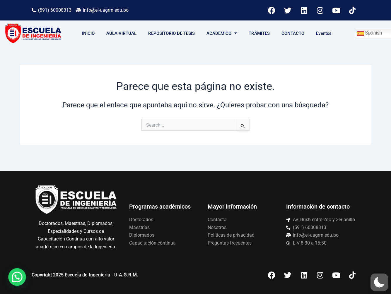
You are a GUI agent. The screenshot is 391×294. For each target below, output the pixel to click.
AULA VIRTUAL (121, 33)
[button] (379, 282)
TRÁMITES (259, 33)
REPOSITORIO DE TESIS (171, 33)
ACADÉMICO (221, 33)
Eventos (324, 33)
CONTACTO (292, 33)
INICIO (88, 33)
